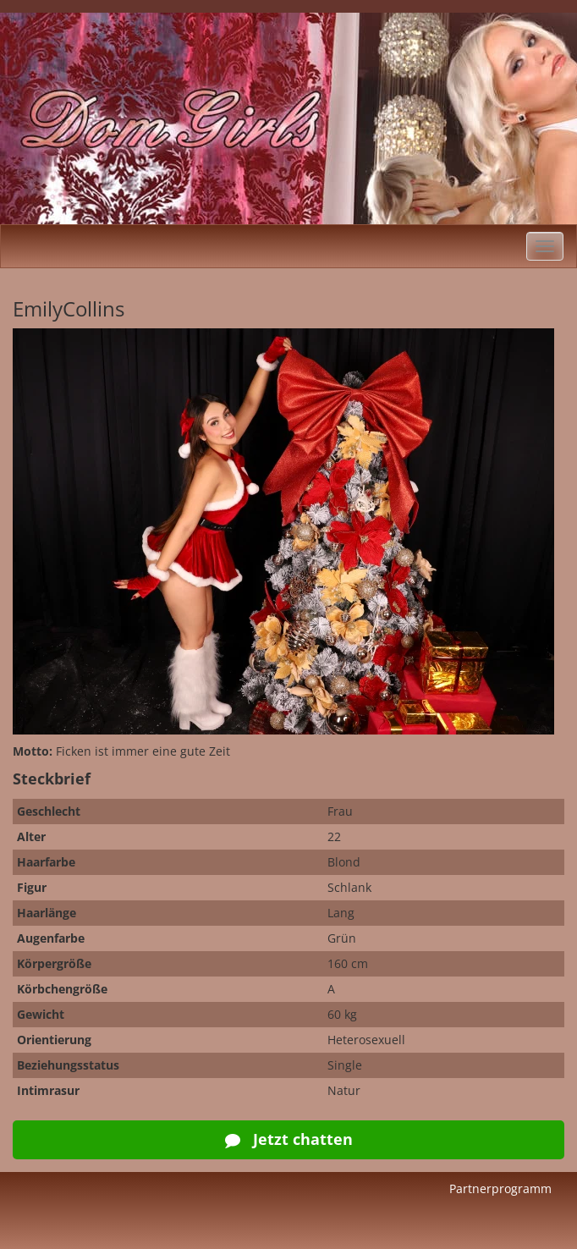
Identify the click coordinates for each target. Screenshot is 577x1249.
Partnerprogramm (500, 1188)
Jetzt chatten (289, 1139)
